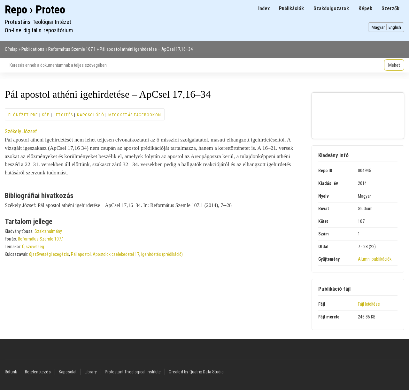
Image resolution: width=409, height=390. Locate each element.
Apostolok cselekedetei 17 (116, 254)
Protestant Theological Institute (133, 371)
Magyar (378, 27)
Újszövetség (33, 246)
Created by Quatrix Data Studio (196, 371)
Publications (32, 49)
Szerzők (390, 8)
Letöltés (63, 114)
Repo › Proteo (35, 9)
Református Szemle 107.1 (72, 49)
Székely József (21, 131)
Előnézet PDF (23, 114)
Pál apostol (81, 254)
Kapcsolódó (90, 114)
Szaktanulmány (48, 231)
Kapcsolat (68, 371)
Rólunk (11, 371)
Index (264, 8)
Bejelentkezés (38, 371)
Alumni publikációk (374, 259)
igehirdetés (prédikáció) (162, 254)
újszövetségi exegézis (49, 254)
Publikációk (291, 8)
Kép (46, 114)
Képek (365, 8)
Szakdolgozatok (331, 8)
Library (91, 371)
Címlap (11, 49)
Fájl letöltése (369, 304)
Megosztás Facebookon (134, 114)
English (395, 27)
